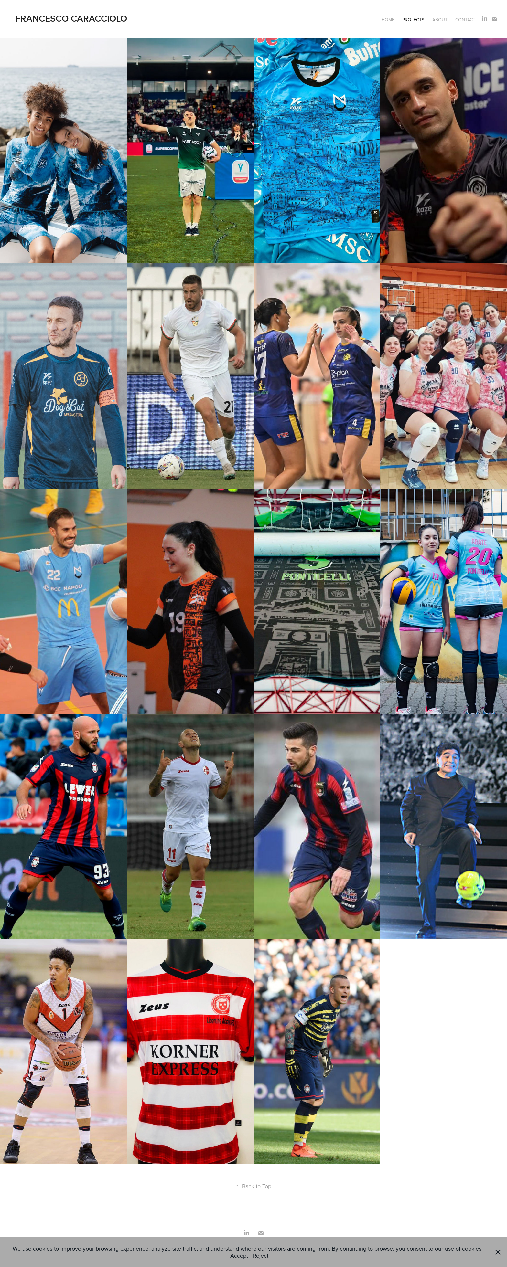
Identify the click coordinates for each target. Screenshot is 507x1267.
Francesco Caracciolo (71, 18)
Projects (413, 19)
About (440, 19)
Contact (465, 19)
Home (388, 19)
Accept (239, 1255)
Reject (260, 1255)
